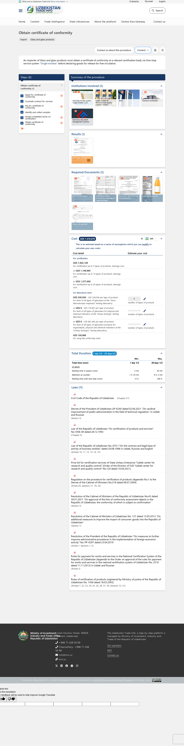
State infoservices (79, 21)
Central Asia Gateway (133, 21)
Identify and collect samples (37, 112)
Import (23, 39)
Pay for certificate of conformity (34, 107)
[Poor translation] (11, 699)
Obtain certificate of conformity (34, 123)
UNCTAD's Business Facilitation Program (112, 680)
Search (157, 10)
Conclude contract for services (39, 101)
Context (143, 50)
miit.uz (62, 659)
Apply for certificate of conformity (35, 96)
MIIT (109, 650)
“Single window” (49, 63)
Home (22, 21)
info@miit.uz (65, 654)
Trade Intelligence (54, 21)
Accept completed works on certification (38, 118)
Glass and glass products (42, 39)
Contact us (159, 21)
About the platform (105, 21)
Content (34, 21)
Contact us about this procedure (114, 50)
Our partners (114, 645)
